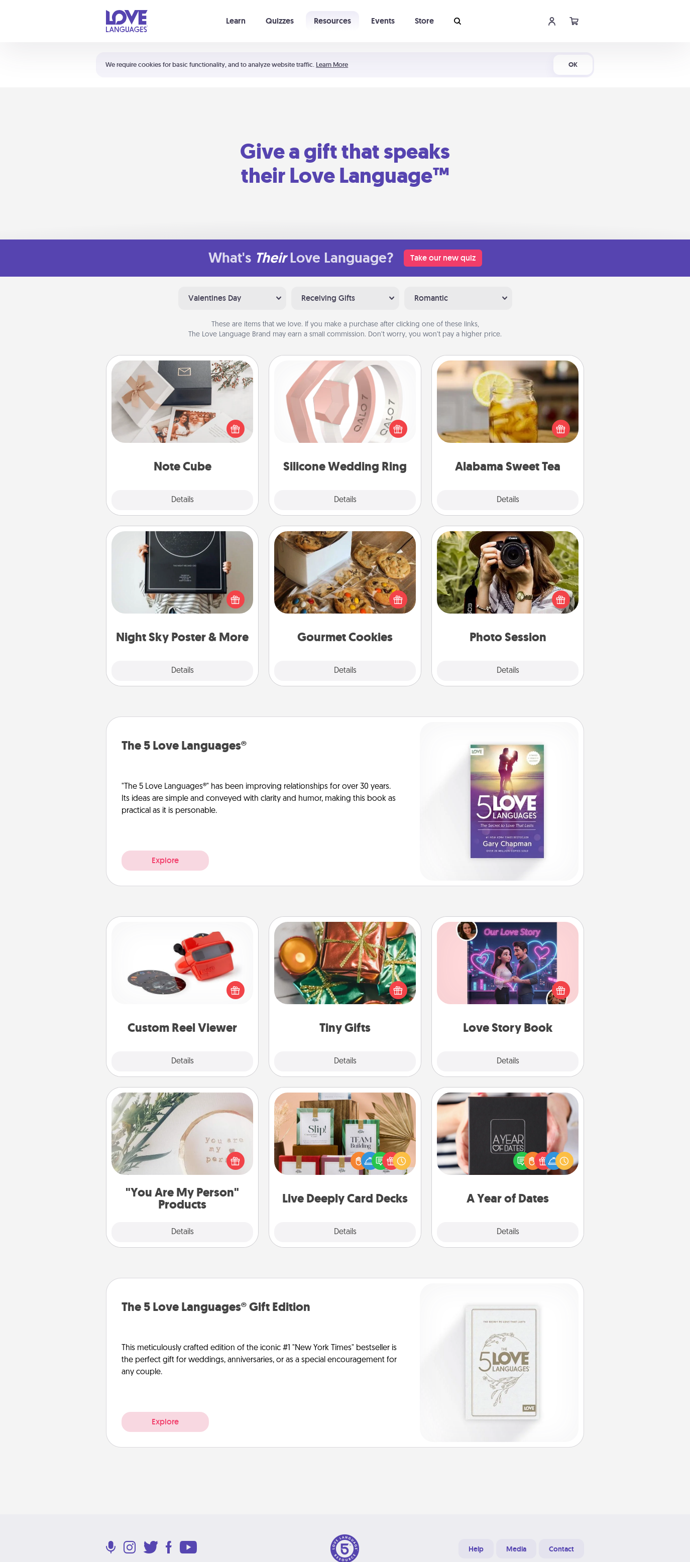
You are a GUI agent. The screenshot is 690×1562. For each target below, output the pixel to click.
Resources (332, 21)
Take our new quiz (443, 258)
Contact (561, 1548)
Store (424, 21)
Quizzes (280, 21)
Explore (165, 860)
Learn (236, 21)
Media (516, 1548)
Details (182, 500)
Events (383, 21)
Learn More (332, 64)
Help (476, 1548)
